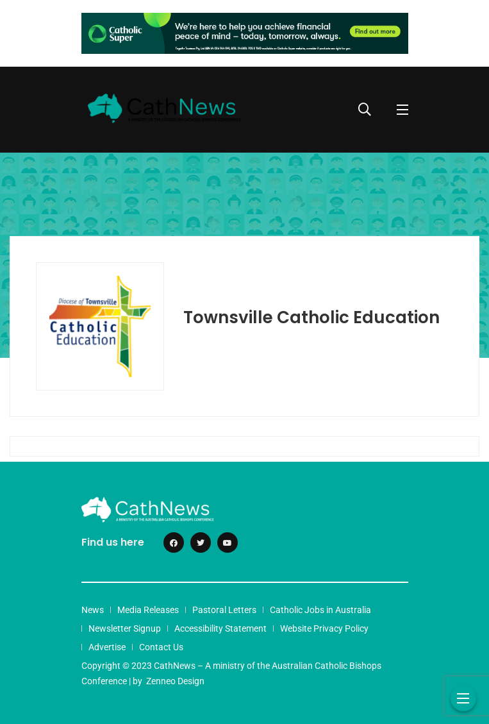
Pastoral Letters (224, 610)
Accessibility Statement (220, 628)
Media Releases (148, 610)
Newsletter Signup (124, 628)
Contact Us (161, 647)
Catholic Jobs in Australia (320, 610)
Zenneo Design (175, 681)
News (92, 610)
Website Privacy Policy (324, 628)
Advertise (107, 647)
